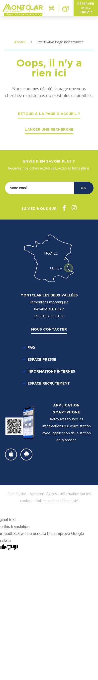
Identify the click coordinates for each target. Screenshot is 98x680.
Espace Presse (41, 359)
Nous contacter (49, 329)
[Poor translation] (12, 547)
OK (83, 188)
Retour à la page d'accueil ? (49, 113)
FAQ (31, 347)
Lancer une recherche (49, 129)
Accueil (19, 42)
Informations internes (51, 371)
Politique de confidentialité (57, 500)
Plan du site (16, 493)
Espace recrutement (48, 383)
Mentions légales (43, 493)
